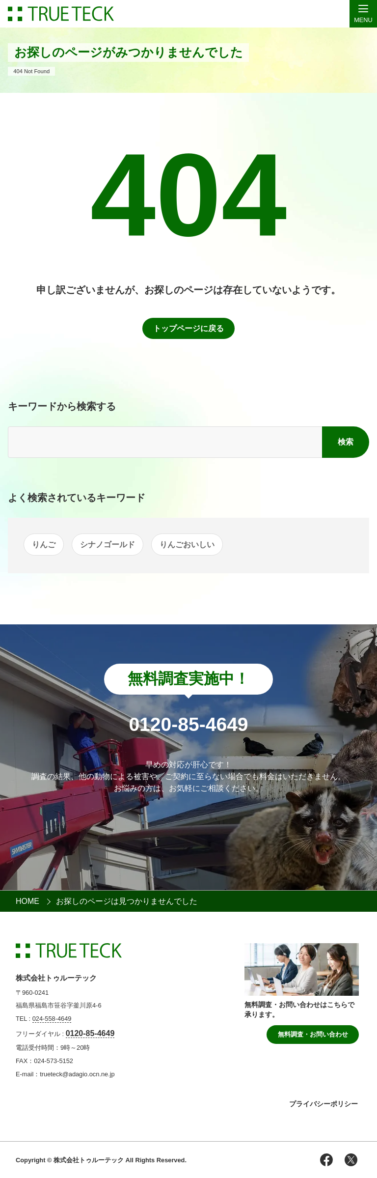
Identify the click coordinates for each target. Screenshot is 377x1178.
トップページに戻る (188, 328)
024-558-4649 (52, 1018)
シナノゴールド (107, 544)
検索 (345, 442)
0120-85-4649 (90, 1033)
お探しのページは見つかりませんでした (126, 901)
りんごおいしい (187, 544)
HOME (27, 901)
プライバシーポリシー (323, 1104)
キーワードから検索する (62, 406)
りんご (43, 544)
